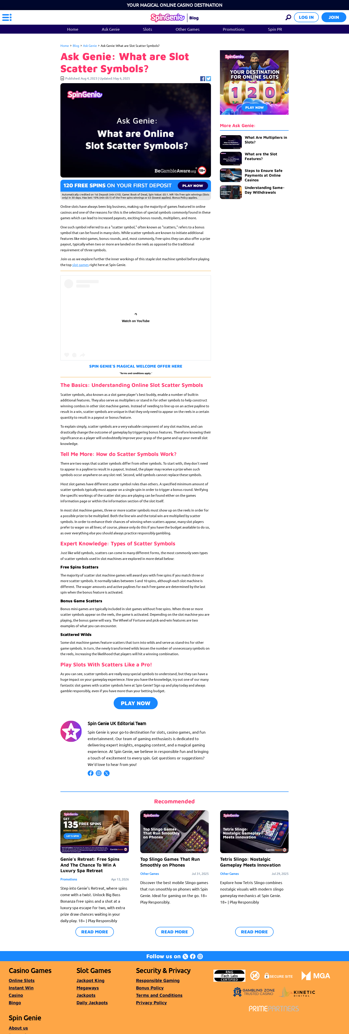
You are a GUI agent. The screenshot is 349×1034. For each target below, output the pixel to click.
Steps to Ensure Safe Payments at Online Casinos (264, 175)
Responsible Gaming (158, 980)
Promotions (234, 29)
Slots (147, 29)
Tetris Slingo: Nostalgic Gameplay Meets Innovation (250, 861)
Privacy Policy (151, 1002)
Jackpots (86, 995)
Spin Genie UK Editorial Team (117, 723)
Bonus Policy (150, 987)
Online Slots (22, 980)
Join (334, 17)
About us (18, 1027)
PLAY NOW (136, 703)
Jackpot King (90, 980)
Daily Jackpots (92, 1002)
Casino (16, 995)
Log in (306, 17)
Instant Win (21, 987)
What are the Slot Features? (261, 156)
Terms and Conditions (159, 995)
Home (72, 29)
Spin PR (275, 29)
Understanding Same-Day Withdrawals (265, 190)
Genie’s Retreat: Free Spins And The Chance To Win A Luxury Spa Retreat (89, 864)
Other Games (188, 29)
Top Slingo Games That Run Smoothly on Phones (170, 861)
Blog (76, 45)
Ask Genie (111, 29)
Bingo (15, 1002)
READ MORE (94, 931)
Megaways (88, 987)
